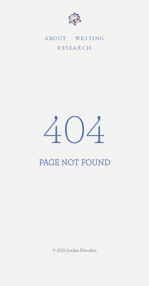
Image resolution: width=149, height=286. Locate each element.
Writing (89, 38)
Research (74, 47)
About (56, 38)
